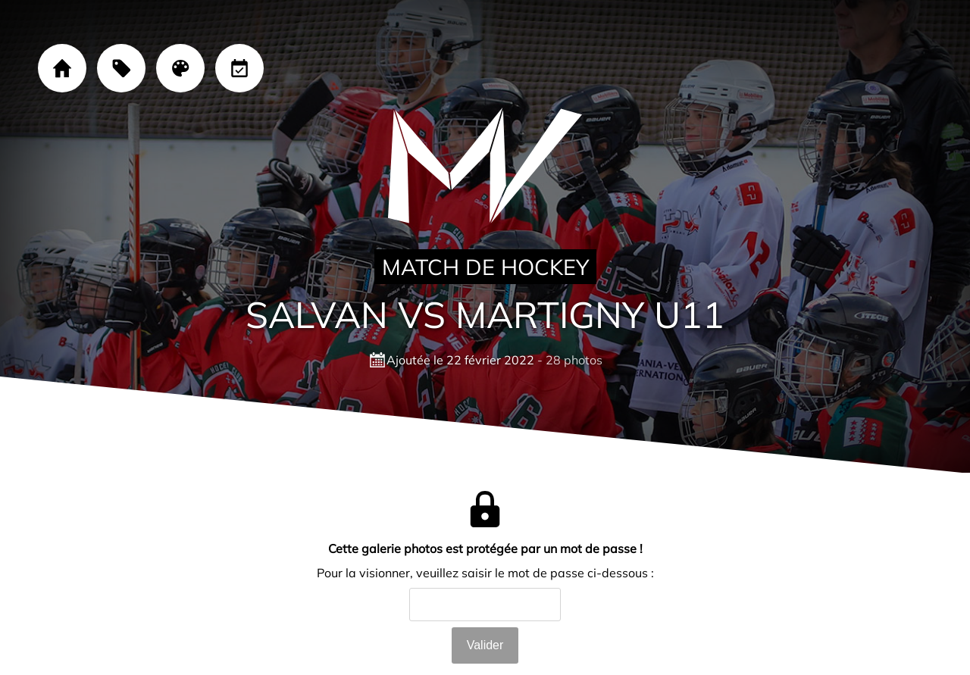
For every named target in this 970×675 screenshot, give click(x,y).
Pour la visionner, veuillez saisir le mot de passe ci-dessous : (485, 572)
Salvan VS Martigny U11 (485, 314)
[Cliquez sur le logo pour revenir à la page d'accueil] (485, 166)
